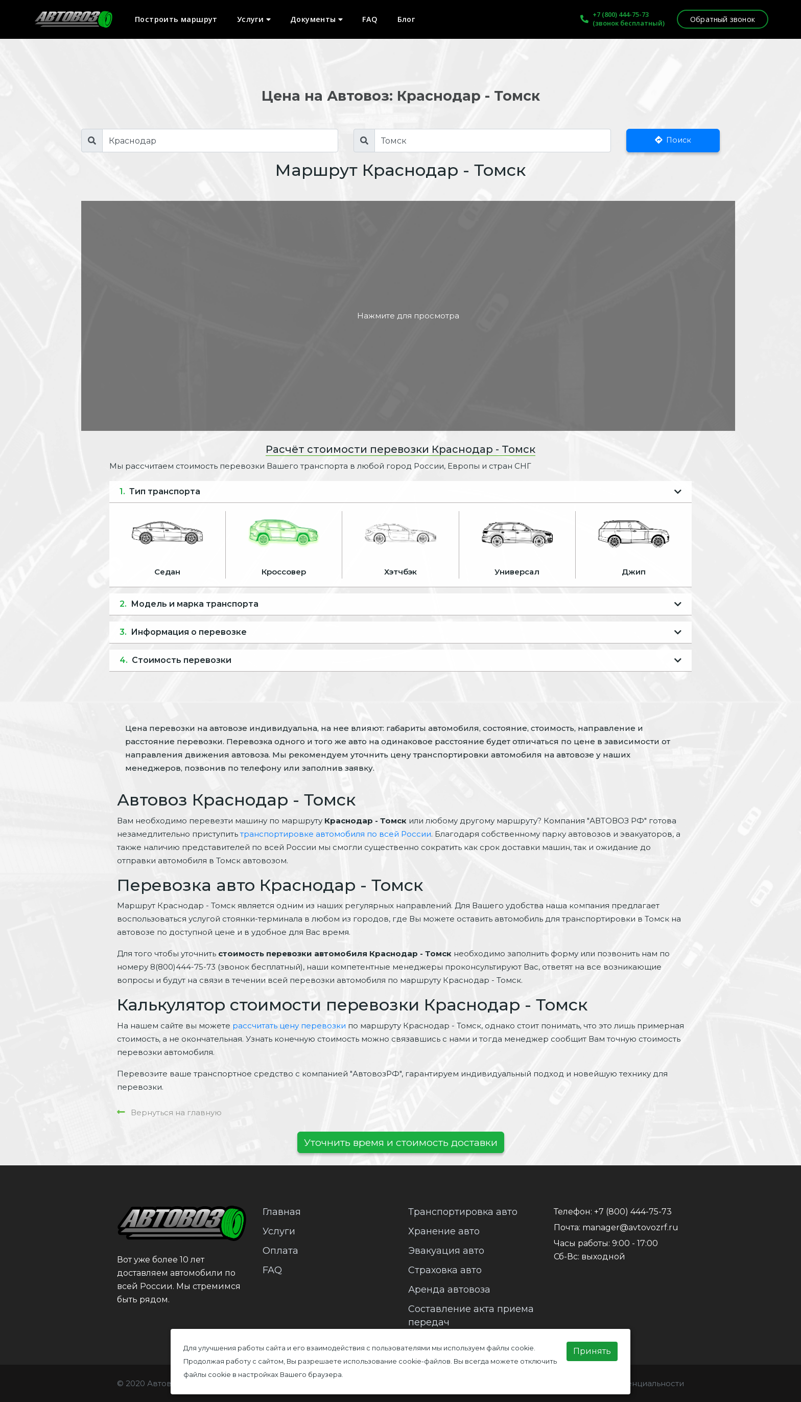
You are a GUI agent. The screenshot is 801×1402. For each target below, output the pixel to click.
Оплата (280, 1250)
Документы (316, 19)
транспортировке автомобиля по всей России (335, 834)
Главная (282, 1211)
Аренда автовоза (449, 1289)
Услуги (254, 19)
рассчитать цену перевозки (289, 1025)
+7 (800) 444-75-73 (621, 14)
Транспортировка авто (462, 1211)
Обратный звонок (722, 19)
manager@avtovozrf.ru (630, 1227)
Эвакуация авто (446, 1250)
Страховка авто (445, 1270)
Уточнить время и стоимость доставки (401, 1142)
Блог (406, 19)
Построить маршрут (176, 19)
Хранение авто (444, 1231)
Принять (592, 1351)
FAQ (370, 19)
